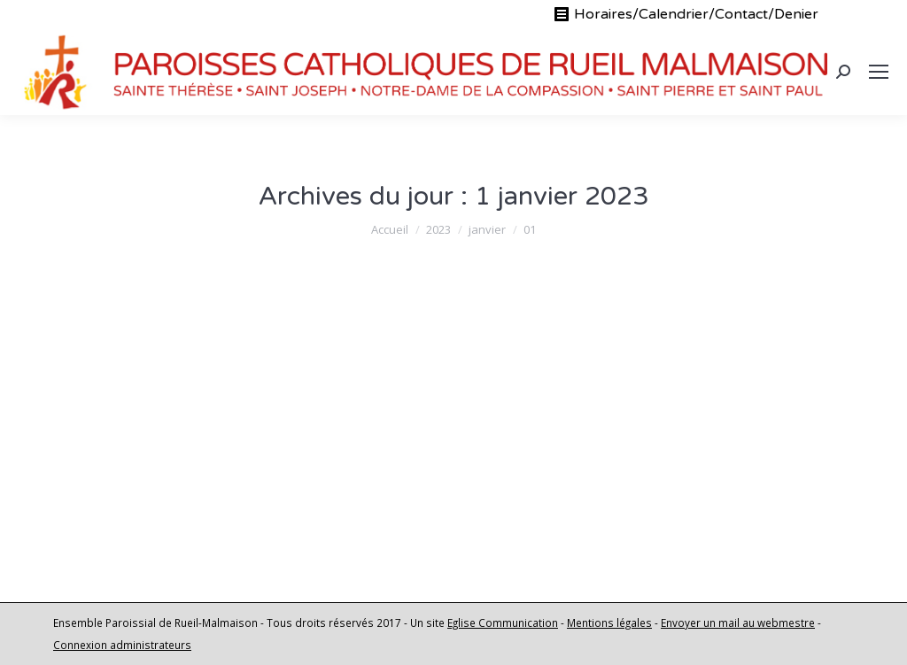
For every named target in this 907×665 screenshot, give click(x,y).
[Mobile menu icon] (878, 71)
